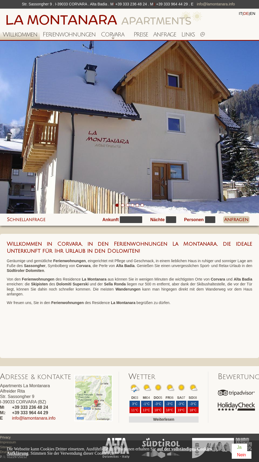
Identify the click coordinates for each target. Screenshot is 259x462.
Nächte (157, 219)
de (246, 13)
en (252, 13)
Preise (141, 34)
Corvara (111, 35)
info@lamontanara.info (216, 4)
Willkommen (20, 34)
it (240, 13)
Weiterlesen (163, 419)
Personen (194, 219)
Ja (239, 447)
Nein (241, 455)
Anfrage (164, 34)
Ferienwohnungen (69, 34)
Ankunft (111, 219)
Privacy (5, 437)
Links (188, 34)
